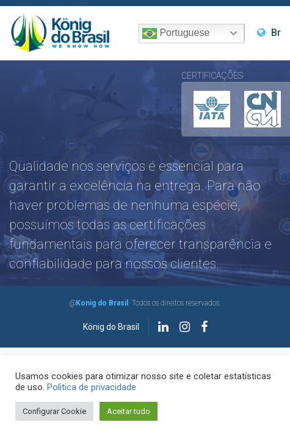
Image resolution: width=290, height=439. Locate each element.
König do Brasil (111, 327)
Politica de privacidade (91, 387)
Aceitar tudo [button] (128, 411)
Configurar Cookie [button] (54, 411)
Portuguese (175, 33)
